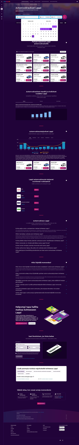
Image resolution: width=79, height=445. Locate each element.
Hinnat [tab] (24, 101)
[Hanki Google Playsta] (62, 427)
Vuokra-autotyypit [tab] (21, 371)
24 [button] (41, 36)
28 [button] (25, 36)
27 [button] (23, 36)
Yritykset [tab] (41, 101)
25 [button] (35, 33)
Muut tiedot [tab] (58, 101)
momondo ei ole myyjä (42, 415)
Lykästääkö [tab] (28, 373)
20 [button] (23, 33)
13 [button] (23, 31)
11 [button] (43, 31)
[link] (29, 61)
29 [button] (28, 36)
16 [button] (30, 31)
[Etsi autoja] (1, 9)
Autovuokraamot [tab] (29, 371)
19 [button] (37, 31)
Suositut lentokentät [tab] (56, 371)
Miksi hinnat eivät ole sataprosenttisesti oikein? (42, 418)
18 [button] (35, 31)
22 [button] (28, 33)
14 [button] (25, 31)
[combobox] (18, 14)
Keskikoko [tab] (34, 137)
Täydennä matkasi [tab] (21, 373)
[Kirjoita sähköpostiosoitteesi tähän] (29, 350)
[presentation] (33, 376)
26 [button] (37, 33)
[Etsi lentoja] (1, 5)
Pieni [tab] (30, 137)
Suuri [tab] (38, 137)
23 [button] (30, 33)
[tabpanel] (41, 113)
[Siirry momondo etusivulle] (7, 1)
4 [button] (35, 26)
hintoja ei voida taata (41, 412)
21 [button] (25, 33)
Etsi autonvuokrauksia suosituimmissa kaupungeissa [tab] (42, 371)
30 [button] (30, 36)
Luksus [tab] (52, 137)
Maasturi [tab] (42, 137)
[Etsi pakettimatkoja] (1, 11)
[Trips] (1, 14)
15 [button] (28, 31)
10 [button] (41, 31)
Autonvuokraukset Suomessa (25, 4)
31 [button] (41, 38)
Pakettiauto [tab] (47, 137)
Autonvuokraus (18, 4)
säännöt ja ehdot (26, 358)
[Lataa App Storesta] (62, 430)
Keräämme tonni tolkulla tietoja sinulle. (42, 417)
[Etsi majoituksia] (1, 7)
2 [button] (30, 26)
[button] (2, 1)
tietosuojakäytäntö (32, 358)
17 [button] (41, 33)
